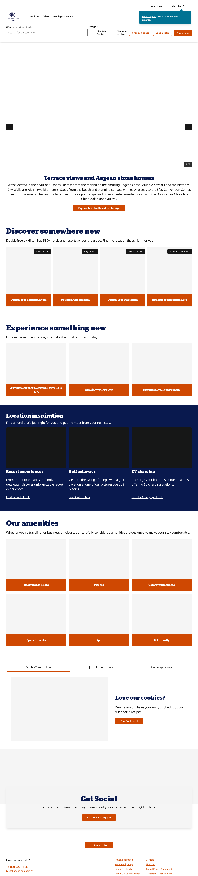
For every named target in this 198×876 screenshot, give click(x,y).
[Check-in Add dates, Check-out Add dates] (108, 33)
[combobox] (47, 32)
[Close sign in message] (189, 14)
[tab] (38, 630)
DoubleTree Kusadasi (178, 54)
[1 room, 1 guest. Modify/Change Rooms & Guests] (140, 33)
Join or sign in (149, 18)
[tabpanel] (99, 669)
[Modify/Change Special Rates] (162, 33)
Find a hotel (184, 32)
